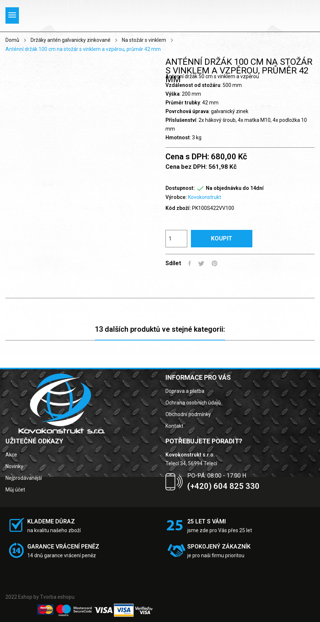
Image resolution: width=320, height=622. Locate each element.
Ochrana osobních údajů (193, 403)
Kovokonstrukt (204, 197)
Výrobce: (176, 197)
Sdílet (190, 263)
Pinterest (214, 263)
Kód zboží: (178, 208)
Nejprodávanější (23, 478)
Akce (11, 455)
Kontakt (174, 426)
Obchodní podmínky (188, 414)
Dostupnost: (180, 188)
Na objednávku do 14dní (235, 188)
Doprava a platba (184, 391)
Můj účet (15, 490)
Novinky (14, 466)
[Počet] (176, 238)
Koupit (221, 238)
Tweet (201, 263)
